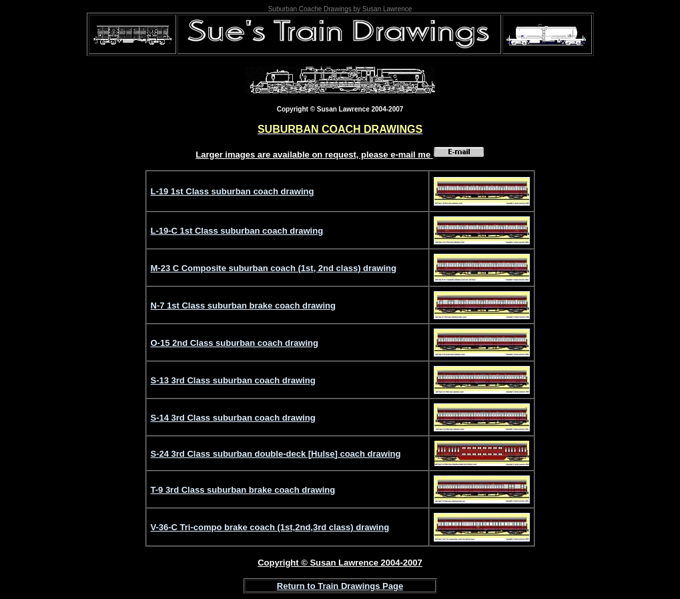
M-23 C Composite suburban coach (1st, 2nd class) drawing (273, 268)
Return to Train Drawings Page (340, 586)
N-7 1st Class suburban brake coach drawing (243, 306)
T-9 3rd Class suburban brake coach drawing (243, 490)
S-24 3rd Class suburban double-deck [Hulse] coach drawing (276, 454)
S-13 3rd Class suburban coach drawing (233, 380)
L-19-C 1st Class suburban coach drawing (237, 231)
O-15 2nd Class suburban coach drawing (234, 343)
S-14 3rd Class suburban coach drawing (233, 418)
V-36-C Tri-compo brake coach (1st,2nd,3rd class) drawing (270, 527)
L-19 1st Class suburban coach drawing (232, 191)
